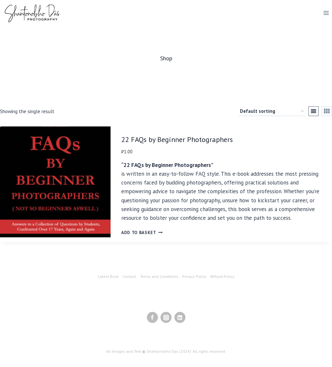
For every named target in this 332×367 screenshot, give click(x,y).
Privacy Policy (194, 276)
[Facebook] (152, 317)
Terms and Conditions (159, 276)
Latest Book (108, 276)
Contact (129, 276)
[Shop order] (271, 111)
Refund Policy (222, 276)
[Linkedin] (179, 317)
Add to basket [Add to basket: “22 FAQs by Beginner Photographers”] (142, 232)
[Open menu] (326, 13)
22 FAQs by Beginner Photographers (177, 139)
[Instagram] (166, 317)
